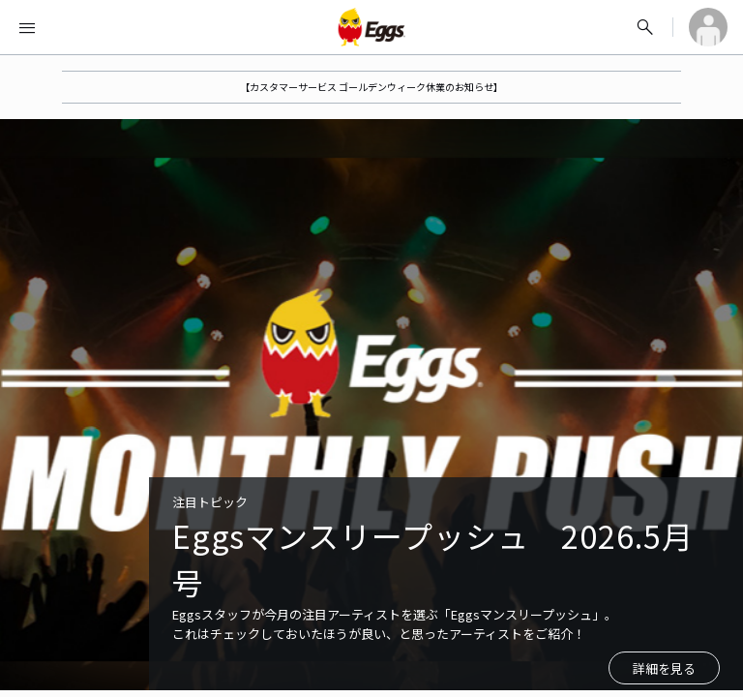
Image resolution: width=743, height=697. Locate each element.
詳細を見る (664, 668)
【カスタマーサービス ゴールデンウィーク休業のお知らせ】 (371, 86)
